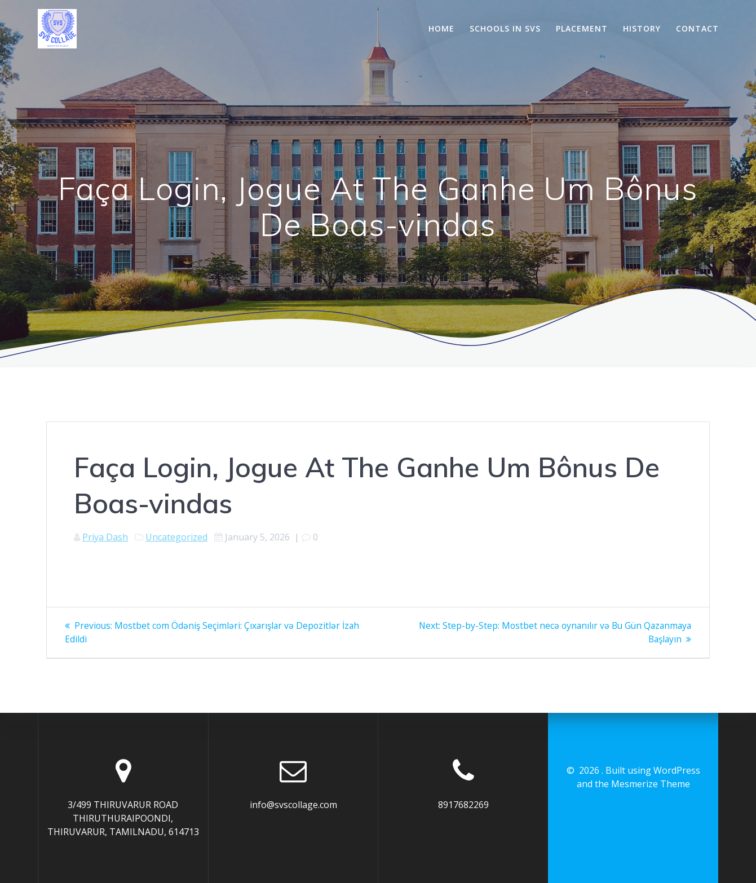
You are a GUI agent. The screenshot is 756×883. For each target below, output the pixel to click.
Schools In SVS (505, 28)
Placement (582, 28)
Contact (697, 28)
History (642, 28)
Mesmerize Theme (650, 784)
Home (441, 28)
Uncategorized (176, 537)
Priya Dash (105, 537)
